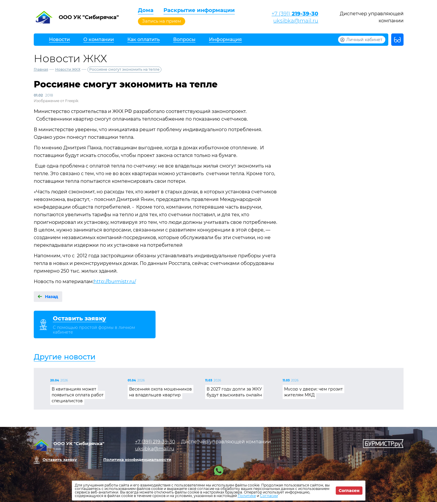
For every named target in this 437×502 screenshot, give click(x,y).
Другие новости (64, 356)
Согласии (269, 495)
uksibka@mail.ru (295, 21)
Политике (247, 495)
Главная (41, 69)
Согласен (349, 490)
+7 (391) (294, 14)
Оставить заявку (60, 459)
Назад (51, 296)
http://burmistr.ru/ (115, 281)
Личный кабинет (364, 39)
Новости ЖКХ (67, 69)
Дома (145, 10)
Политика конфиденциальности (137, 459)
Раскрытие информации (199, 10)
